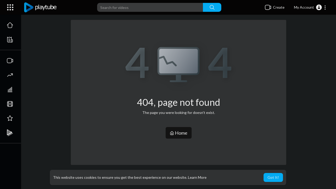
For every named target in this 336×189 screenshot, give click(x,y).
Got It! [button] (273, 177)
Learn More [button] (197, 177)
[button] (310, 7)
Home (178, 133)
